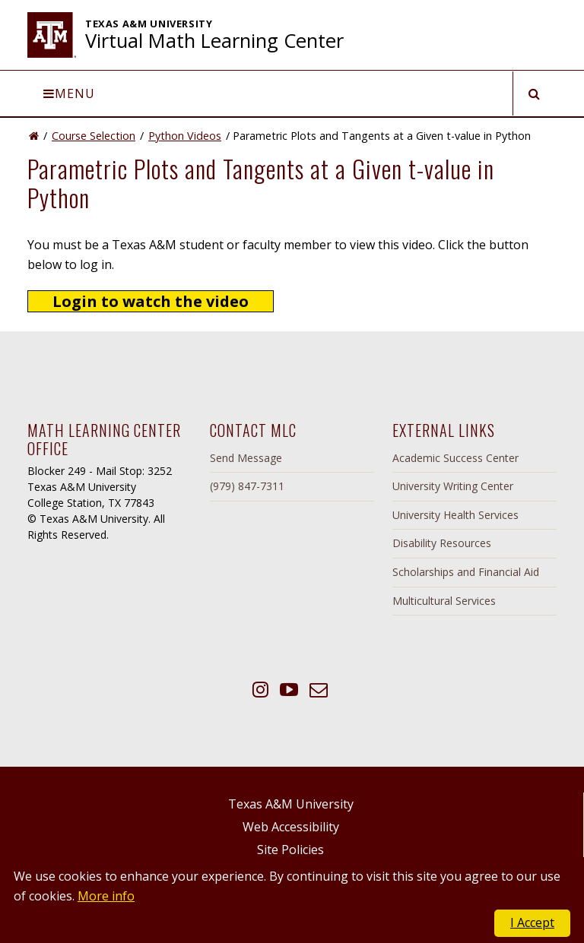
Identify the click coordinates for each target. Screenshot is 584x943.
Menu (69, 93)
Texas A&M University (291, 804)
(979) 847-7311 (247, 486)
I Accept (532, 922)
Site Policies (290, 849)
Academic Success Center (455, 458)
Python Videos (184, 135)
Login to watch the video (150, 301)
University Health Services (455, 515)
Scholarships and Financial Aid (465, 572)
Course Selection (93, 135)
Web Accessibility (291, 826)
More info (106, 896)
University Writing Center (452, 486)
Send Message (246, 458)
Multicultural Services (444, 600)
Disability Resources (441, 543)
